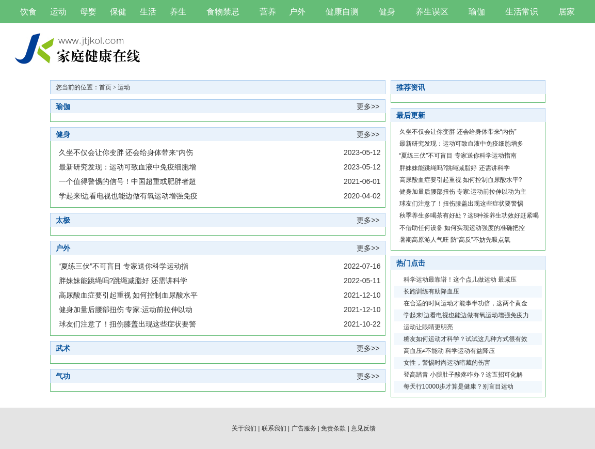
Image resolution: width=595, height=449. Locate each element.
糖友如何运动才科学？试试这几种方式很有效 (465, 339)
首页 (105, 87)
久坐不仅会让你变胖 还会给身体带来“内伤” (458, 131)
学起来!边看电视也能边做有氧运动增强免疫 (128, 196)
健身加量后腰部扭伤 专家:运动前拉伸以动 (126, 309)
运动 (58, 11)
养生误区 (431, 11)
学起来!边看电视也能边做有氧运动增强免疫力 (466, 315)
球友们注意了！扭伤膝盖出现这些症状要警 (127, 324)
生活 (148, 11)
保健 (118, 11)
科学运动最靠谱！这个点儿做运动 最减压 (460, 279)
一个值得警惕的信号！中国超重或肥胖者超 (127, 181)
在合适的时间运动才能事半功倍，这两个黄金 (465, 303)
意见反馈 (363, 428)
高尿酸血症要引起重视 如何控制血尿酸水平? (460, 179)
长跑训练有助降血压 (431, 291)
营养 (268, 11)
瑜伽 (477, 11)
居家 (566, 11)
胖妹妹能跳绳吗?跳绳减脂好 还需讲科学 (123, 280)
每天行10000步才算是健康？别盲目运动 (458, 386)
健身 (387, 11)
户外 (297, 11)
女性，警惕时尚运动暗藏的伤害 (447, 362)
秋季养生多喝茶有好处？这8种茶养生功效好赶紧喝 (469, 215)
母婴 (88, 11)
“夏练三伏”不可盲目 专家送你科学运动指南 (458, 155)
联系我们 (274, 428)
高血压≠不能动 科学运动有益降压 (449, 350)
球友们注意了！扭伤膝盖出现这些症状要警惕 (461, 203)
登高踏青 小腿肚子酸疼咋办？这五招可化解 (463, 374)
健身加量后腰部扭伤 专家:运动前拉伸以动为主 (463, 191)
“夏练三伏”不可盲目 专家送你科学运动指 (123, 266)
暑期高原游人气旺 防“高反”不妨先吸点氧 (454, 239)
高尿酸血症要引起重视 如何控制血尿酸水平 (128, 295)
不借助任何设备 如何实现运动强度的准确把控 (462, 227)
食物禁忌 (222, 11)
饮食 (28, 11)
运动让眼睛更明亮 (428, 327)
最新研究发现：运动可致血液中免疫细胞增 (127, 167)
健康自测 (342, 11)
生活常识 (521, 11)
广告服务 (304, 428)
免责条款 (333, 428)
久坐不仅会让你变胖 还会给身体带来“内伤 (126, 152)
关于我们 (244, 428)
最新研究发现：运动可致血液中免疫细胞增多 (461, 143)
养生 (178, 11)
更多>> (368, 106)
